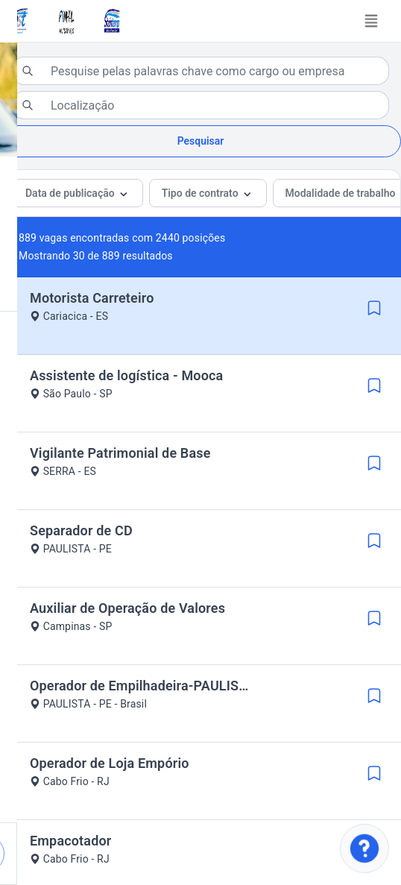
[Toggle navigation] (371, 21)
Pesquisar (200, 141)
